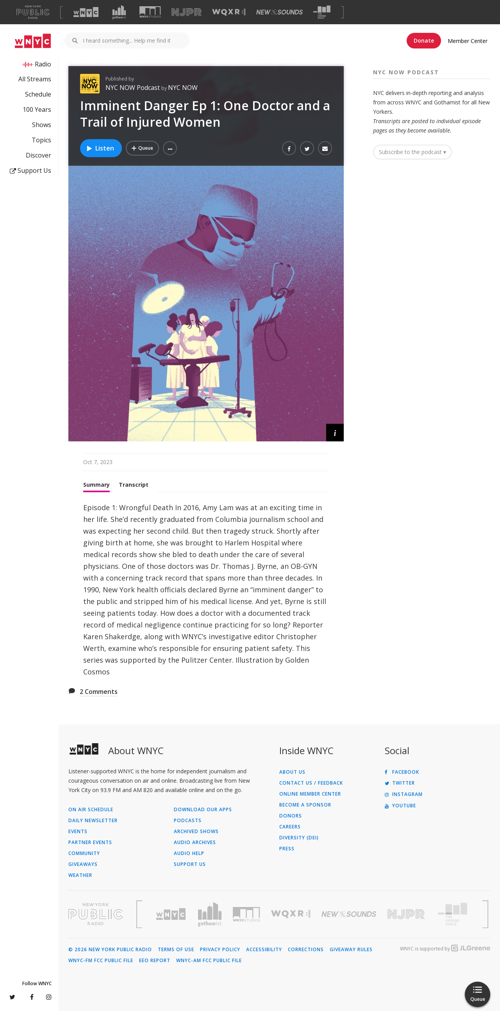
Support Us (30, 170)
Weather (80, 875)
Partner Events (90, 842)
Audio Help (189, 853)
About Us (292, 772)
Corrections (306, 949)
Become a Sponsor (305, 805)
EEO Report (154, 960)
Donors (290, 816)
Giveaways (83, 864)
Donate (424, 40)
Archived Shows (196, 831)
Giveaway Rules (351, 949)
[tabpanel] (206, 590)
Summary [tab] (96, 484)
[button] (170, 148)
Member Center (468, 41)
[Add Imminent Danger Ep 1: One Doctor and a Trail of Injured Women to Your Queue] (142, 148)
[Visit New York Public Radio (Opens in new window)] (95, 914)
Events (78, 831)
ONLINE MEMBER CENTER (310, 794)
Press (287, 848)
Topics (41, 140)
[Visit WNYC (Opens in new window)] (85, 12)
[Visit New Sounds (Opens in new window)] (279, 12)
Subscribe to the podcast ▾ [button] (412, 152)
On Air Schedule (90, 809)
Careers (290, 827)
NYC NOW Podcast (133, 87)
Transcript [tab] (133, 484)
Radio (43, 64)
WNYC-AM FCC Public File (209, 960)
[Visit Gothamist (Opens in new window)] (119, 12)
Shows (41, 124)
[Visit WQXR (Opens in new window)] (228, 12)
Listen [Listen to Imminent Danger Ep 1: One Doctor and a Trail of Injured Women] (100, 148)
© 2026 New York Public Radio (110, 949)
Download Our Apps (203, 809)
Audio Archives (195, 842)
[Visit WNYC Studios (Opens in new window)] (150, 12)
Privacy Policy (220, 949)
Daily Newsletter (93, 820)
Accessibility (264, 949)
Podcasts (188, 820)
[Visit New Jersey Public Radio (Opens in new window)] (407, 914)
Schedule (38, 94)
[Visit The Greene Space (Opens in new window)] (321, 12)
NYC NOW (183, 87)
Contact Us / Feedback (311, 783)
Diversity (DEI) (299, 837)
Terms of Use (176, 949)
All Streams (34, 79)
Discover (38, 155)
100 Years (37, 109)
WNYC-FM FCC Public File (100, 960)
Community (84, 853)
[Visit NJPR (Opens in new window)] (186, 12)
